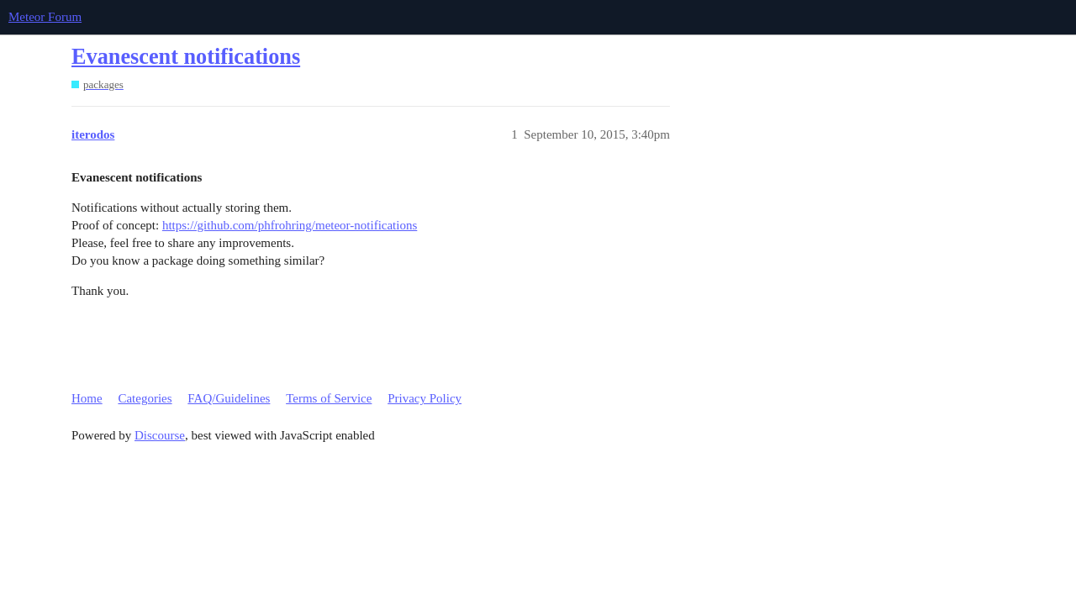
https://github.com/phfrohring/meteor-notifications (289, 225)
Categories (144, 398)
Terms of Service (329, 398)
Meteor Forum (45, 17)
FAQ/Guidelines (228, 398)
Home (87, 398)
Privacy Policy (425, 398)
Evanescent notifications (185, 57)
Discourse (159, 435)
